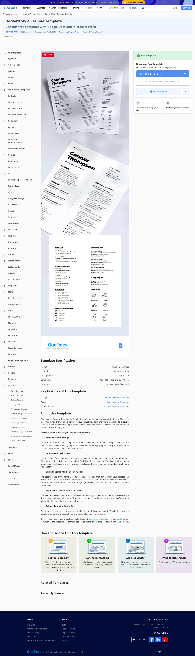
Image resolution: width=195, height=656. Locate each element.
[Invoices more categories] (5, 236)
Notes (11, 310)
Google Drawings (16, 198)
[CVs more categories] (5, 174)
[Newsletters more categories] (5, 298)
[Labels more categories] (5, 255)
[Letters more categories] (5, 273)
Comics (11, 155)
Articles (11, 71)
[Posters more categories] (5, 342)
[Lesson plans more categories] (5, 261)
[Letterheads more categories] (5, 267)
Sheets (11, 453)
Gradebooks (14, 204)
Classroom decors (16, 148)
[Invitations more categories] (5, 230)
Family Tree (13, 186)
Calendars (13, 121)
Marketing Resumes (19, 422)
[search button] (143, 7)
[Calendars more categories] (5, 121)
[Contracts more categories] (5, 161)
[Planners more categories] (5, 323)
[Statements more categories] (5, 473)
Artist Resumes (17, 395)
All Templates (12, 52)
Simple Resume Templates (117, 397)
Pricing (99, 7)
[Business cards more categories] (5, 102)
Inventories (13, 223)
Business (41, 7)
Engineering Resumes (19, 409)
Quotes (11, 366)
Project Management (18, 360)
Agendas (12, 58)
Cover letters (14, 167)
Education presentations (20, 179)
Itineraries (13, 242)
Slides (11, 459)
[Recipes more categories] (5, 373)
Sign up (186, 7)
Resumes (12, 385)
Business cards (15, 102)
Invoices (12, 236)
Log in (174, 7)
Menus (11, 292)
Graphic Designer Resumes (21, 413)
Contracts (13, 161)
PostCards (13, 335)
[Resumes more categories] (5, 386)
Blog (64, 625)
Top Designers (68, 632)
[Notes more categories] (5, 311)
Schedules (12, 447)
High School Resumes (19, 418)
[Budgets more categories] (5, 96)
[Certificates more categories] (5, 134)
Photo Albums (14, 316)
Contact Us (67, 640)
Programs (12, 354)
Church (52, 7)
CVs (10, 173)
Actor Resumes (17, 391)
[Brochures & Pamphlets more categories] (5, 90)
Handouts (12, 211)
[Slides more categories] (5, 460)
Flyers (11, 192)
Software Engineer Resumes (22, 436)
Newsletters (14, 298)
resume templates (96, 519)
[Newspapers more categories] (5, 305)
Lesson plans (14, 260)
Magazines (13, 285)
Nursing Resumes (18, 427)
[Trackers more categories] (5, 479)
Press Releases (15, 348)
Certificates (13, 133)
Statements (14, 472)
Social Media (14, 466)
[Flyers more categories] (5, 193)
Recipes (11, 373)
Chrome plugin (69, 636)
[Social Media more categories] (5, 466)
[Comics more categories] (5, 155)
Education (62, 7)
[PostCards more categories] (5, 336)
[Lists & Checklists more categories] (5, 280)
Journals (12, 248)
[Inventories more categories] (5, 224)
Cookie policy (33, 636)
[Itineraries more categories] (5, 242)
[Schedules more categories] (5, 448)
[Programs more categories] (5, 354)
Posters (11, 341)
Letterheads (14, 267)
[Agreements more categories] (5, 65)
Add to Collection (158, 91)
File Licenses (32, 625)
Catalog (12, 127)
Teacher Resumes (18, 440)
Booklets (12, 77)
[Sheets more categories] (5, 454)
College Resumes (17, 400)
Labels (11, 254)
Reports (12, 379)
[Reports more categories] (5, 379)
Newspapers (14, 304)
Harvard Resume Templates (116, 406)
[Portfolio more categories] (5, 330)
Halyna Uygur (73, 32)
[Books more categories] (5, 84)
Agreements (14, 65)
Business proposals (17, 114)
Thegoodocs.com (10, 14)
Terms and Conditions (37, 628)
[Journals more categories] (5, 249)
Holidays (88, 7)
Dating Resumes (17, 404)
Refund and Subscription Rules (41, 640)
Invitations (13, 229)
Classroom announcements (16, 141)
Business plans (15, 108)
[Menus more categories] (5, 292)
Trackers (12, 478)
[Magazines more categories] (5, 286)
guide (119, 519)
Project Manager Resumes (21, 431)
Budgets (12, 96)
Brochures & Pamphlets (19, 89)
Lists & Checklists (16, 279)
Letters (11, 273)
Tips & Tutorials (69, 628)
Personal (76, 7)
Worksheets (13, 484)
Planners (12, 323)
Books (11, 83)
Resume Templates (31, 14)
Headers (12, 217)
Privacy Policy (33, 632)
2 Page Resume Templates (117, 402)
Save (47, 55)
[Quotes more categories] (5, 367)
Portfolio (12, 329)
